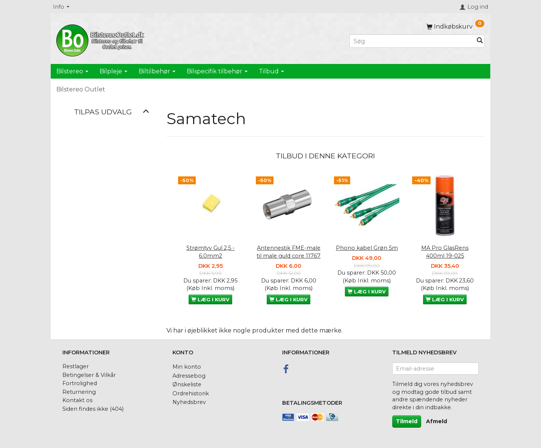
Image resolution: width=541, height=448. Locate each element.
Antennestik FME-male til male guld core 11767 (288, 252)
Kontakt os (77, 400)
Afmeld (436, 421)
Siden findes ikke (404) (93, 408)
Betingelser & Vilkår (89, 375)
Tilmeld (406, 421)
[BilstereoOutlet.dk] (101, 39)
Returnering (79, 392)
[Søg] (480, 41)
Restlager (75, 366)
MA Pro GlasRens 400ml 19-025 (444, 252)
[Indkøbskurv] (455, 26)
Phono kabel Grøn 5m (367, 248)
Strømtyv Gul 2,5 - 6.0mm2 (210, 252)
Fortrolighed (79, 383)
